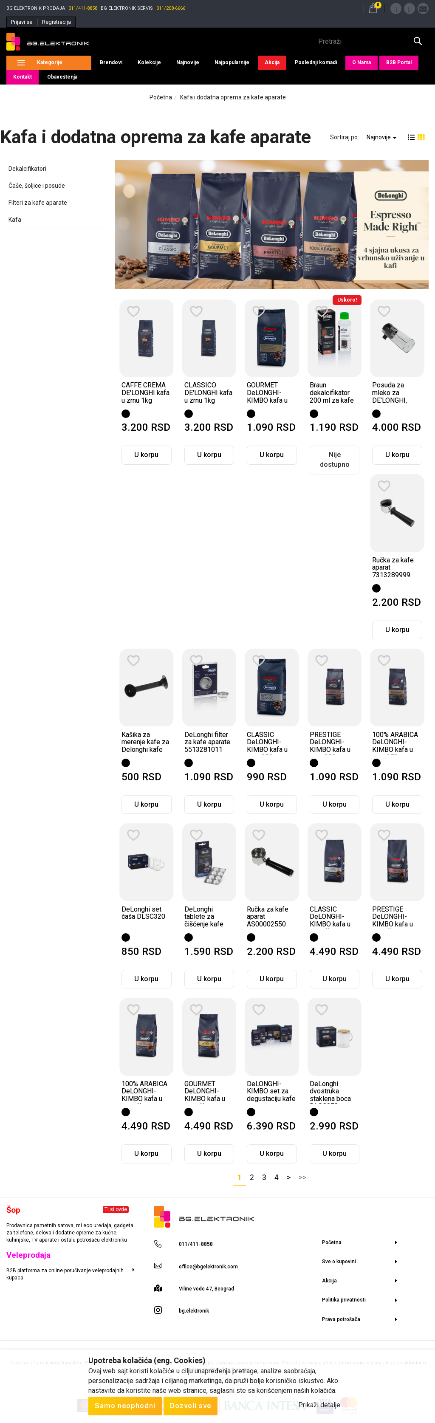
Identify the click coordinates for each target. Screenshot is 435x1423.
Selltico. (211, 1380)
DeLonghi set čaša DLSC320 (143, 913)
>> (302, 1177)
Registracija (56, 22)
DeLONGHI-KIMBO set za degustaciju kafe (271, 1091)
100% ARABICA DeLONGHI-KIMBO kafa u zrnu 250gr (395, 746)
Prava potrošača (341, 1319)
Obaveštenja (62, 77)
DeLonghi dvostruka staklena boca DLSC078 (330, 1095)
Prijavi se (21, 22)
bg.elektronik (194, 1311)
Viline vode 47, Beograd (206, 1289)
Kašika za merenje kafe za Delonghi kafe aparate (145, 746)
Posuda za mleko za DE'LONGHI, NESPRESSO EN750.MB (391, 400)
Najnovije (187, 62)
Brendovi (111, 62)
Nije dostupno (335, 460)
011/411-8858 (82, 8)
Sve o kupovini (339, 1262)
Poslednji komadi (316, 62)
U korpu (146, 455)
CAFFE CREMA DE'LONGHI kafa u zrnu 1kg (145, 392)
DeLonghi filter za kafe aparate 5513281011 (207, 742)
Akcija (272, 62)
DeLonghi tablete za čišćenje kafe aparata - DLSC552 (203, 924)
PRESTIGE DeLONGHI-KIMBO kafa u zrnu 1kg (392, 920)
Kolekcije (149, 62)
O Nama (361, 62)
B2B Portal (399, 62)
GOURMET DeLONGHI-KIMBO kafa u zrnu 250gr (267, 396)
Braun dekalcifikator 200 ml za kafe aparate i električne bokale (332, 403)
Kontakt (22, 77)
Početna (161, 97)
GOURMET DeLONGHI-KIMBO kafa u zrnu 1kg (204, 1095)
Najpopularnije (232, 62)
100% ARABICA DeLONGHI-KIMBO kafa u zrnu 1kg (144, 1095)
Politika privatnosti (344, 1300)
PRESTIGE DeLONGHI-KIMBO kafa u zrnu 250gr (330, 746)
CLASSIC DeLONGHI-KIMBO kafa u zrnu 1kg (330, 920)
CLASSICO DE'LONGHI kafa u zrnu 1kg (208, 392)
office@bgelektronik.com (208, 1267)
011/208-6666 (170, 8)
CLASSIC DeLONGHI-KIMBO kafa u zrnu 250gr (267, 746)
